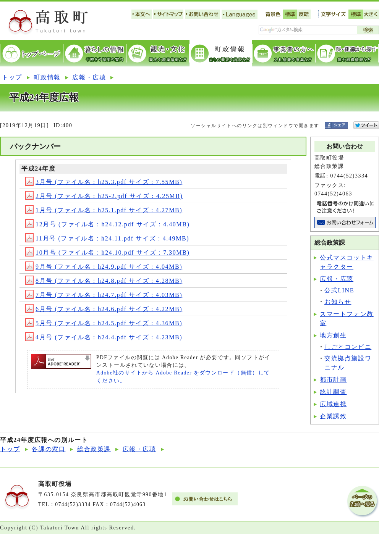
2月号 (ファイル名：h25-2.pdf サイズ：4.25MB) (104, 196)
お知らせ (337, 301)
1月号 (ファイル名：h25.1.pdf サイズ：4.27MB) (103, 210)
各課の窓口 (48, 449)
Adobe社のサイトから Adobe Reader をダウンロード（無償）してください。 (183, 376)
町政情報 (47, 77)
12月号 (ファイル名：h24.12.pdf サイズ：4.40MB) (107, 224)
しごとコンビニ (347, 347)
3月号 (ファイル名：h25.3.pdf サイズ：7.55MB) (103, 182)
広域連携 (333, 404)
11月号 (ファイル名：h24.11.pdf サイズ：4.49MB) (107, 238)
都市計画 (333, 379)
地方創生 (333, 335)
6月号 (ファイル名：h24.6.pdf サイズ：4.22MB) (103, 309)
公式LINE (339, 290)
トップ (12, 77)
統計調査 (333, 392)
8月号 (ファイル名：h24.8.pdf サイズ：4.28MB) (103, 280)
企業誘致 (333, 416)
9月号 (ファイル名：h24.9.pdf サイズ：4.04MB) (103, 266)
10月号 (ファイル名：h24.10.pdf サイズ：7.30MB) (107, 252)
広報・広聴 (89, 77)
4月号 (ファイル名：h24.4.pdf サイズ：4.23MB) (103, 337)
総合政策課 (94, 449)
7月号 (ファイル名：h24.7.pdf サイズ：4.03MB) (103, 295)
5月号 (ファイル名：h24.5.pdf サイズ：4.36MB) (103, 323)
